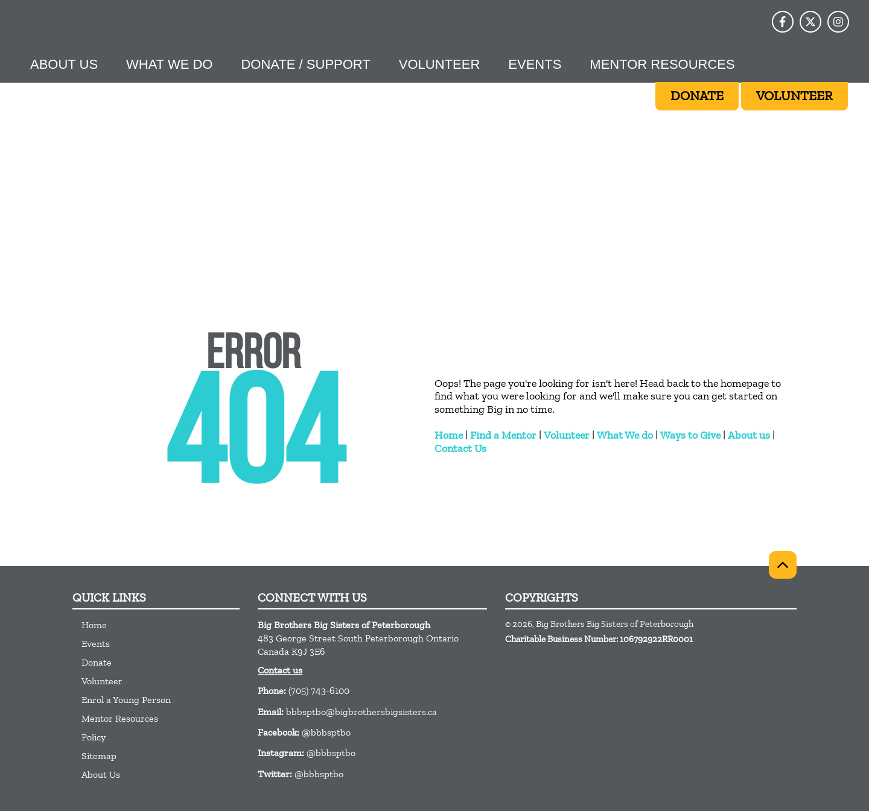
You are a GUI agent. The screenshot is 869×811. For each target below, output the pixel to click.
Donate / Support (305, 64)
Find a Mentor (503, 435)
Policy (93, 737)
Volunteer (439, 64)
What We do (625, 435)
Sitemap (98, 756)
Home (448, 435)
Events (534, 64)
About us (749, 435)
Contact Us (460, 448)
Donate (96, 662)
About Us (64, 64)
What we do (169, 64)
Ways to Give (690, 435)
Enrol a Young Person (126, 699)
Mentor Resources (662, 64)
